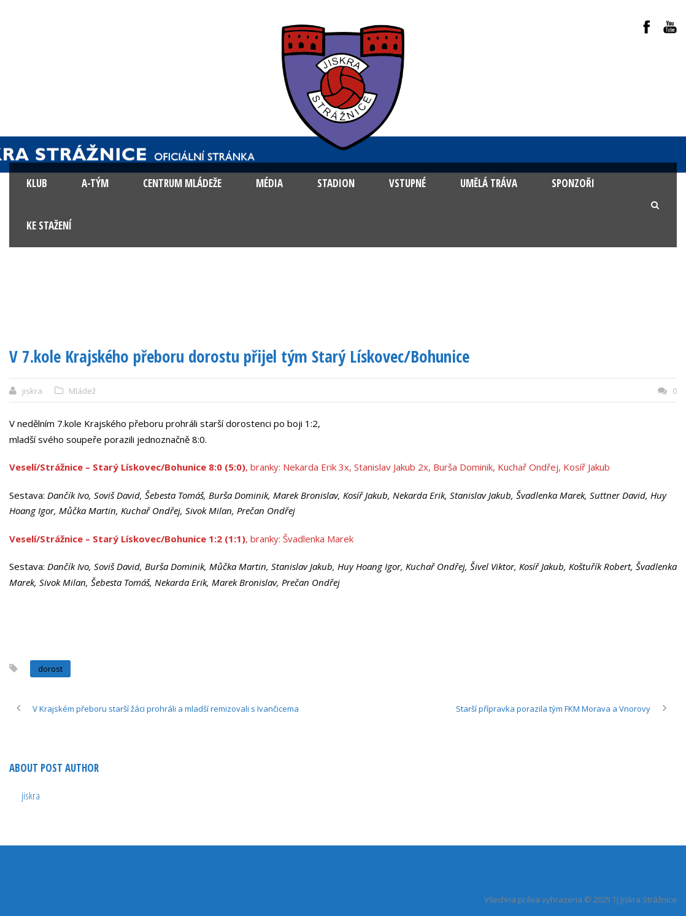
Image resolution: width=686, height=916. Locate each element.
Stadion (336, 183)
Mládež (82, 390)
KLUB (36, 183)
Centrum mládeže (182, 183)
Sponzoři (573, 183)
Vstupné (407, 183)
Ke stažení (49, 225)
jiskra (32, 390)
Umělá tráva (488, 183)
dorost (50, 668)
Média (269, 183)
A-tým (95, 183)
